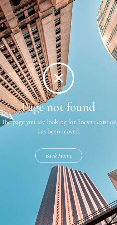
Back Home (58, 155)
